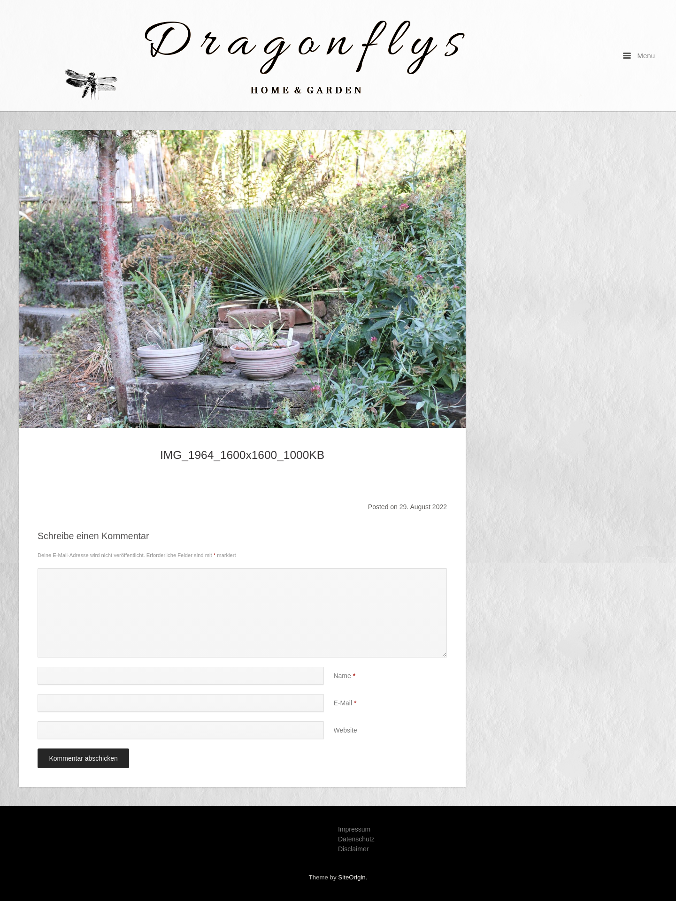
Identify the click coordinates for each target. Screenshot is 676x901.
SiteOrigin (351, 877)
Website (345, 730)
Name (344, 676)
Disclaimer (353, 849)
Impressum (354, 829)
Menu (639, 56)
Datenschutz (356, 839)
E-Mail (344, 703)
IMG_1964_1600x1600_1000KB (242, 455)
